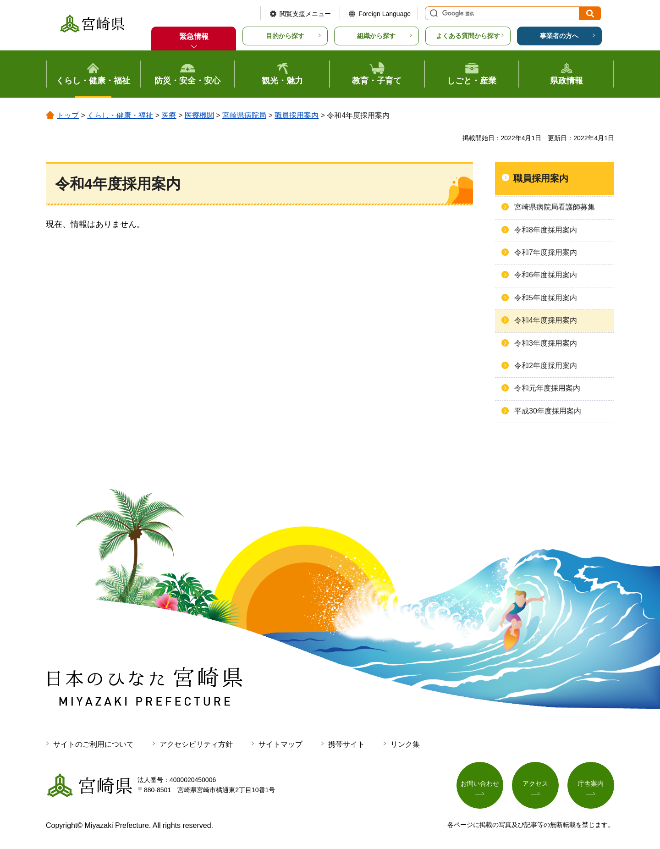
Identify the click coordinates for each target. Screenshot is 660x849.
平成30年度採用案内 (547, 411)
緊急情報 (194, 36)
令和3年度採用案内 (545, 343)
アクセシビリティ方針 (196, 744)
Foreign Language (384, 13)
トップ (68, 115)
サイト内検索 (433, 13)
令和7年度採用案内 (545, 252)
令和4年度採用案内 (545, 320)
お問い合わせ (480, 783)
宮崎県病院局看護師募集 (554, 207)
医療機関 (199, 115)
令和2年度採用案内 (545, 365)
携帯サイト (346, 744)
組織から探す (376, 35)
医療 (168, 115)
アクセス (535, 783)
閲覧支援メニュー (305, 13)
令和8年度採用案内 (545, 230)
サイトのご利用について (93, 744)
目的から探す (285, 35)
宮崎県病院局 (244, 115)
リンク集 (405, 744)
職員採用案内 (297, 115)
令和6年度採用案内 (545, 275)
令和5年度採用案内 (545, 298)
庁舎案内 (591, 783)
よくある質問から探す (468, 35)
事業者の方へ (559, 35)
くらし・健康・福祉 (120, 115)
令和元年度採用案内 (547, 388)
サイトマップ (280, 744)
